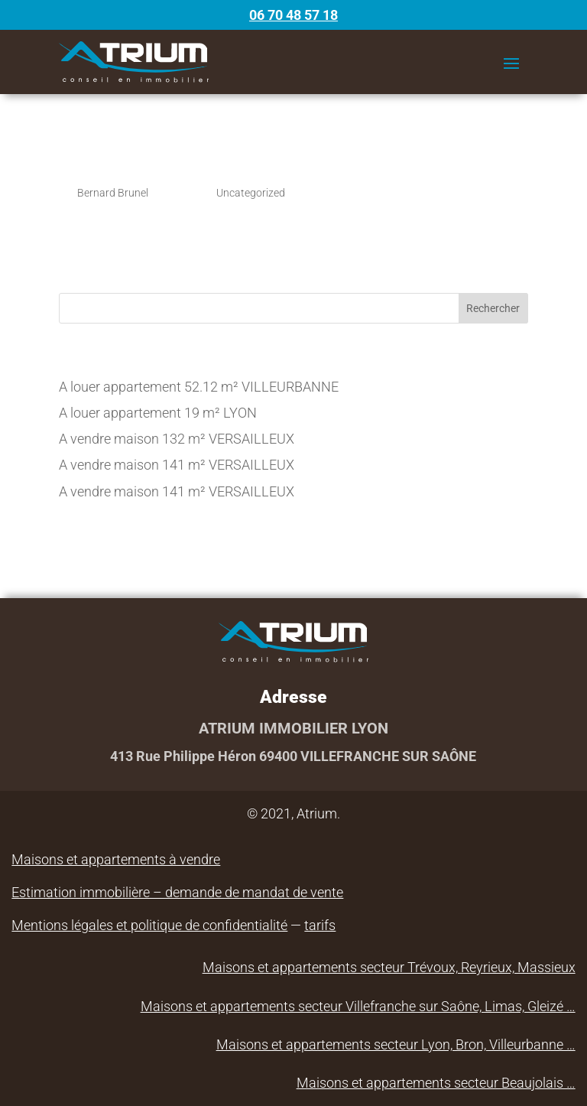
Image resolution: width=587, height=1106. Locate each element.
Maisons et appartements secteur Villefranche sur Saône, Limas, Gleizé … (358, 1006)
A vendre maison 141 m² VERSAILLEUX (176, 465)
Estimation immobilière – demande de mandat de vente (177, 892)
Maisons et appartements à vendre (115, 859)
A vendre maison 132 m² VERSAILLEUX (176, 439)
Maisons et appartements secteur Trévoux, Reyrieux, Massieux (389, 967)
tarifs (320, 925)
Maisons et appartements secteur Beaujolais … (436, 1083)
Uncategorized (250, 193)
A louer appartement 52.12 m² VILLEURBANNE (199, 387)
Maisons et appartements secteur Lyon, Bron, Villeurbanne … (396, 1044)
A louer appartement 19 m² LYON (158, 413)
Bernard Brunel (112, 193)
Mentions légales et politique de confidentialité (149, 925)
